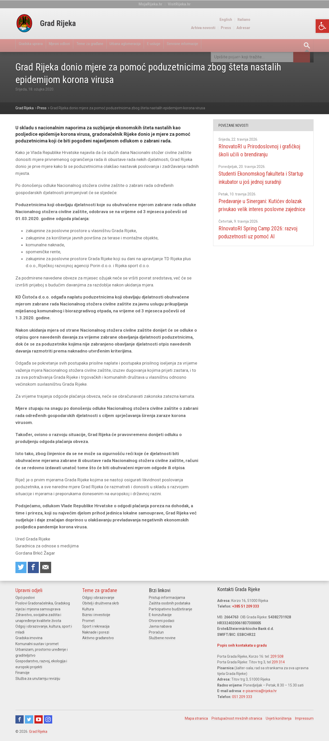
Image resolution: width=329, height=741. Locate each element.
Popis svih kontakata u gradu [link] (242, 647)
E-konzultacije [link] (160, 616)
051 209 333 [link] (242, 698)
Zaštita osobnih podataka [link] (169, 605)
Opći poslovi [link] (25, 599)
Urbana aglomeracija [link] (147, 45)
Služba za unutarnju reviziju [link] (37, 679)
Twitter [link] (29, 721)
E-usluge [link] (181, 45)
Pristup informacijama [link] (167, 599)
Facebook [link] (19, 721)
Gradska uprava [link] (34, 45)
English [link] (289, 19)
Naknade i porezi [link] (95, 633)
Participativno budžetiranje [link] (170, 610)
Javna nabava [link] (160, 628)
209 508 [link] (277, 658)
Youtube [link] (38, 721)
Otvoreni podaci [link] (161, 622)
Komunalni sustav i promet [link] (37, 645)
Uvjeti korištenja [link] (278, 720)
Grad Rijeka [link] (38, 733)
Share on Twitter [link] (21, 568)
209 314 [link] (278, 664)
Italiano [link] (307, 19)
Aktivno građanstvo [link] (98, 639)
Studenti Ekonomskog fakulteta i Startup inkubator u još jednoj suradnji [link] (259, 181)
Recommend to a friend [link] (49, 568)
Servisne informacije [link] (217, 45)
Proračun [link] (156, 633)
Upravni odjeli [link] (28, 592)
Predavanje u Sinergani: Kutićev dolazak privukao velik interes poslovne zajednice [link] (257, 217)
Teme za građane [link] (104, 45)
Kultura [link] (88, 610)
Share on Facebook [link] (35, 568)
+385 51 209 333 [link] (245, 608)
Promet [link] (88, 622)
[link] (322, 26)
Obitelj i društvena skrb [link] (100, 605)
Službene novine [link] (162, 639)
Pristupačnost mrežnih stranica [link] (237, 720)
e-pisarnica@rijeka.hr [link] (260, 692)
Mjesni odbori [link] (68, 45)
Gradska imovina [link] (28, 639)
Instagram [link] (48, 721)
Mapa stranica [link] (196, 720)
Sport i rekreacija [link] (95, 628)
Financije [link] (22, 674)
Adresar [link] (307, 28)
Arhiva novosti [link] (267, 28)
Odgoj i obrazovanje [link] (98, 599)
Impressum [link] (304, 720)
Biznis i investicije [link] (96, 616)
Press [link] (290, 28)
